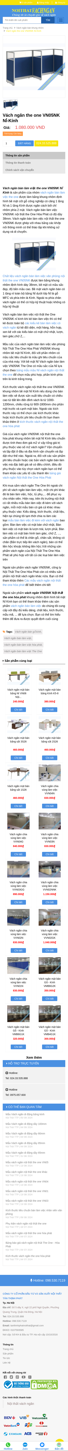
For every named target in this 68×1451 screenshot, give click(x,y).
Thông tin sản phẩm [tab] (17, 155)
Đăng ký (60, 2)
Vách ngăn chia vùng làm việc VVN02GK (49, 934)
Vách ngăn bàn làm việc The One (23, 651)
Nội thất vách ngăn (20, 1404)
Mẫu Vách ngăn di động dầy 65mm (25, 1152)
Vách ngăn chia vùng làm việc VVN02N (18, 934)
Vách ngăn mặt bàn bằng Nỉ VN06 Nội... (18, 693)
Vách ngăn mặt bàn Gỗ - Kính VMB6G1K (18, 1031)
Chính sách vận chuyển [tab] (19, 170)
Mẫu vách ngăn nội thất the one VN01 (27, 1191)
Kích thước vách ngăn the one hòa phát (28, 1256)
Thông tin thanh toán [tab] (18, 162)
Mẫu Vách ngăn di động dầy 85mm (25, 1143)
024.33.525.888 (46, 143)
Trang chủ (8, 28)
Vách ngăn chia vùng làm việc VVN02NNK (49, 886)
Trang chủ (8, 1349)
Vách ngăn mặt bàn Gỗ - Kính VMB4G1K (50, 1031)
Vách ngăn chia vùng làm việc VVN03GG (18, 886)
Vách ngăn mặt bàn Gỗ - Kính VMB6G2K (50, 982)
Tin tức (6, 1358)
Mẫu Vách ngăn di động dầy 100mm (26, 1123)
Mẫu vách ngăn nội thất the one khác (26, 1171)
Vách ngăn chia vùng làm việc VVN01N (18, 982)
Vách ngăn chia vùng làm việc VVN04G (18, 838)
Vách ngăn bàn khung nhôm (30, 28)
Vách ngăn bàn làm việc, (18, 638)
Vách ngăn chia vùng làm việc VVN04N (49, 790)
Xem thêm (34, 1057)
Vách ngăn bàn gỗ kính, (28, 631)
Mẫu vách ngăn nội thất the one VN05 (27, 1162)
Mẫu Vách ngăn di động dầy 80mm (25, 1133)
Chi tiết (18, 709)
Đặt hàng (24, 143)
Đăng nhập (43, 2)
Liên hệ (6, 1362)
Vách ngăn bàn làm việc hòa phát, (23, 644)
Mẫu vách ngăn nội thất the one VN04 (27, 1181)
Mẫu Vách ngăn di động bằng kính (25, 1114)
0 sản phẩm (27, 2)
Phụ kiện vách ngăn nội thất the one (26, 1223)
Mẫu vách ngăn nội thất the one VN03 (27, 1200)
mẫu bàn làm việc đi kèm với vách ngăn (33, 520)
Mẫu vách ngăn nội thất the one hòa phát (29, 1233)
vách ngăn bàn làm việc (26, 605)
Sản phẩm (8, 1353)
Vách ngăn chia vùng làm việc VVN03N (49, 838)
